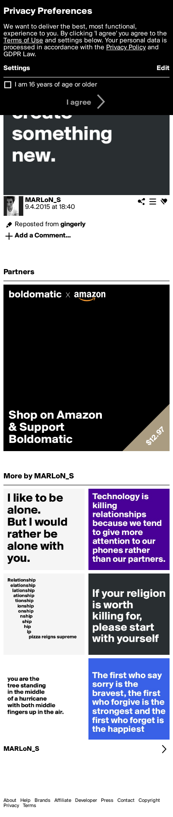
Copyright (149, 800)
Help (25, 800)
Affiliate (62, 800)
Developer (86, 800)
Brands (42, 800)
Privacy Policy (126, 47)
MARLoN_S (43, 200)
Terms (29, 805)
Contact (126, 800)
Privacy (11, 805)
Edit (163, 68)
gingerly (72, 224)
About (9, 800)
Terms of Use (23, 40)
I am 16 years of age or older (56, 84)
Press (107, 800)
